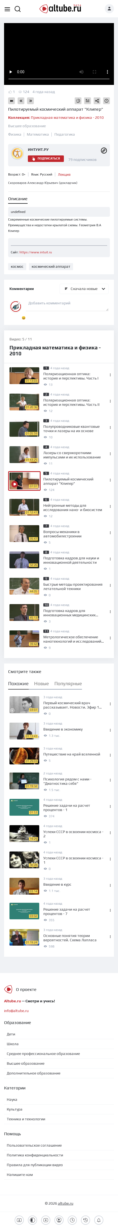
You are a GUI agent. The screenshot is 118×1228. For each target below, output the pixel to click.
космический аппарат (51, 266)
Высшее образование (27, 126)
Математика (38, 134)
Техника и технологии (26, 1119)
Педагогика (64, 134)
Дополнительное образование (33, 1073)
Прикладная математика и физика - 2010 (56, 117)
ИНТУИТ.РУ (38, 149)
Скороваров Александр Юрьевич (42, 183)
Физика (14, 134)
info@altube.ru (16, 1011)
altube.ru (65, 1203)
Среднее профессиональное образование (43, 1053)
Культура (14, 1109)
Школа (13, 1044)
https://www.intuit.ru (35, 252)
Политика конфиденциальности (35, 1155)
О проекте (26, 989)
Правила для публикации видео (35, 1165)
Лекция (64, 174)
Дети (11, 1034)
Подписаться (46, 159)
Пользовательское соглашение (34, 1145)
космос (17, 266)
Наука (12, 1099)
